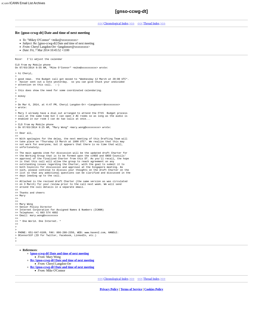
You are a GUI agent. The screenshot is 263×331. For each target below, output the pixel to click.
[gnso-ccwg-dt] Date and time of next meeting (59, 290)
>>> (131, 23)
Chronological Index (115, 23)
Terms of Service (131, 326)
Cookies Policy (153, 326)
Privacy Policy (109, 326)
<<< (100, 23)
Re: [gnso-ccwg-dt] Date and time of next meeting (62, 297)
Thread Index (151, 23)
